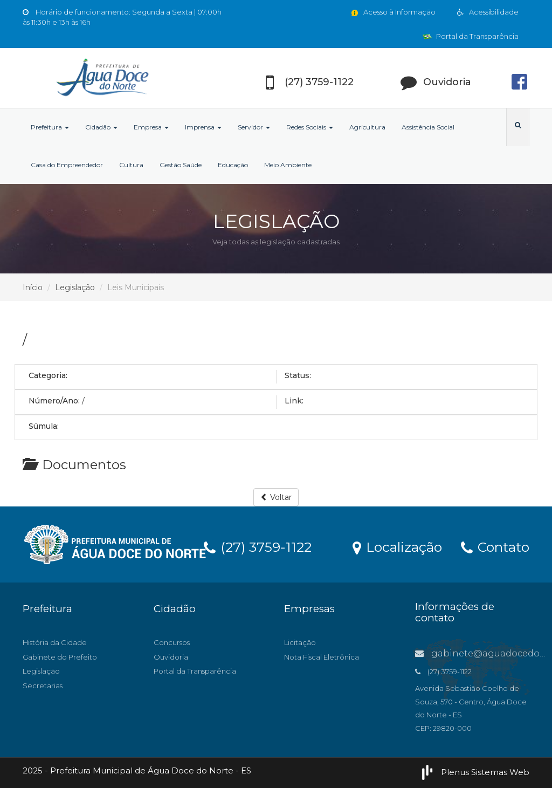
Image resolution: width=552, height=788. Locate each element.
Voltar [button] (276, 497)
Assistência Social (428, 127)
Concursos (172, 642)
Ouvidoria (171, 657)
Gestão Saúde (181, 165)
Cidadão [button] (101, 127)
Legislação (75, 287)
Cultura (131, 165)
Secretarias (43, 685)
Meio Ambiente (288, 165)
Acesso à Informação (393, 12)
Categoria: (48, 375)
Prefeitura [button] (50, 127)
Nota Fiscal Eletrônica (321, 657)
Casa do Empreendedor (67, 165)
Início (33, 287)
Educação (233, 165)
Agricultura (367, 127)
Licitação (300, 642)
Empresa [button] (151, 127)
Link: (294, 401)
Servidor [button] (254, 127)
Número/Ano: (54, 401)
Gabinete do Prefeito (60, 657)
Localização (397, 546)
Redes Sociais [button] (309, 127)
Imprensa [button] (203, 127)
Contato (495, 546)
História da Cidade (55, 642)
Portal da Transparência (471, 36)
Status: (298, 375)
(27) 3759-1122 (258, 546)
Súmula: (44, 426)
